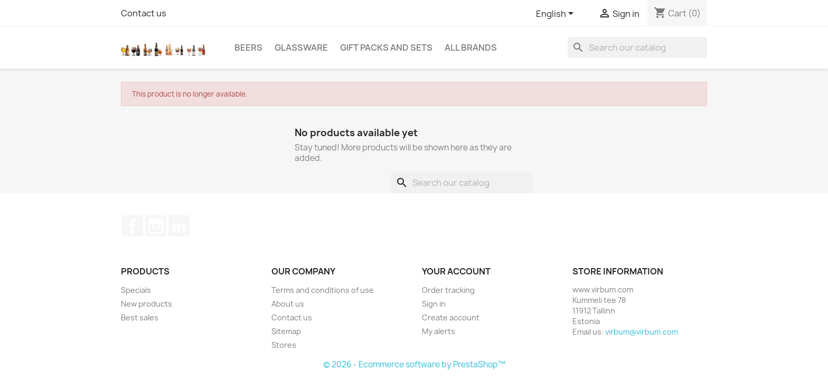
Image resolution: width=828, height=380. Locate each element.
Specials (136, 290)
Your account (456, 271)
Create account (450, 317)
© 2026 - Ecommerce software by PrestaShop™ (414, 364)
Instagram (155, 225)
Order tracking (448, 290)
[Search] (637, 47)
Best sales (139, 317)
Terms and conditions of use (322, 290)
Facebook (132, 225)
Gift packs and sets (386, 47)
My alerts (438, 331)
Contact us (143, 13)
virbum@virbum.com (641, 332)
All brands (471, 47)
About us (287, 304)
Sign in (434, 304)
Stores (283, 345)
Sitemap (286, 331)
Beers (248, 47)
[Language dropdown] (556, 14)
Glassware (301, 47)
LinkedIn (179, 225)
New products (146, 304)
